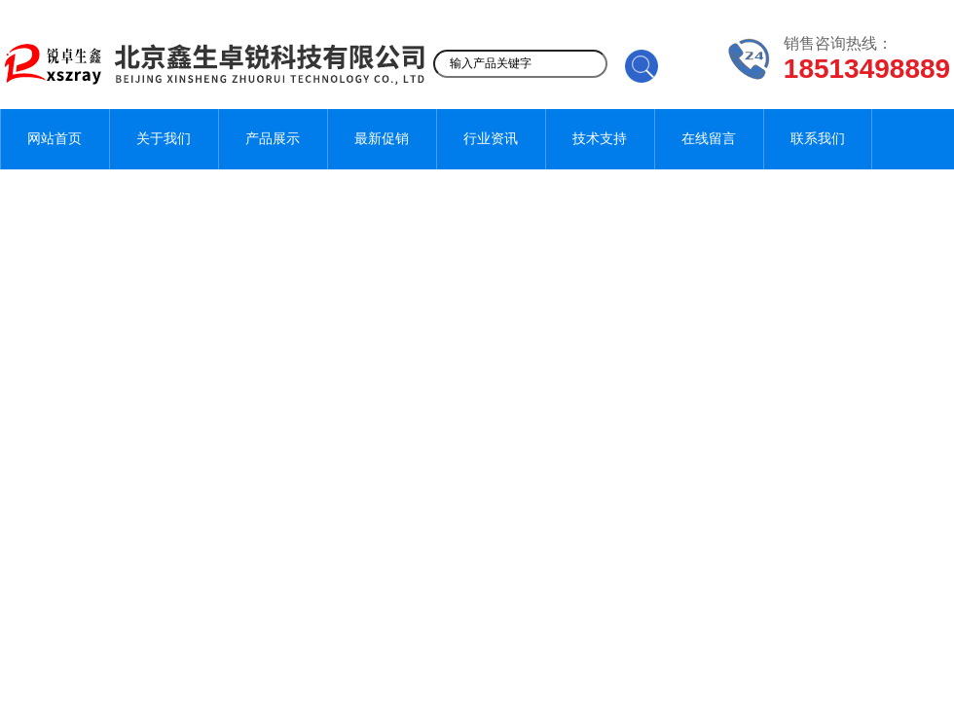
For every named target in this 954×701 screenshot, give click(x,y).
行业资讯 (490, 138)
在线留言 (708, 138)
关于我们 (163, 138)
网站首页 (54, 138)
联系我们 (817, 138)
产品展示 (272, 138)
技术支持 (599, 138)
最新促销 (381, 138)
